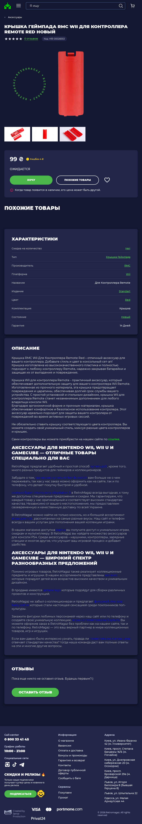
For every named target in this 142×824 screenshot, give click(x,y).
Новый (125, 317)
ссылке (113, 439)
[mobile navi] (18, 6)
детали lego (52, 590)
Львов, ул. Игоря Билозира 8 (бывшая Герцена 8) (118, 785)
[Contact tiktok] (15, 765)
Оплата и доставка (70, 750)
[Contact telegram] (22, 765)
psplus (60, 530)
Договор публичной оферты (72, 772)
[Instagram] (8, 765)
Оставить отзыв (35, 692)
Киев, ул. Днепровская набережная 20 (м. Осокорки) (119, 763)
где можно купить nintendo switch (61, 477)
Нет (127, 248)
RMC (127, 265)
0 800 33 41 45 (16, 739)
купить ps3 (98, 466)
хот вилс (111, 575)
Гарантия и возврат (71, 760)
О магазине (66, 740)
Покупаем (65, 792)
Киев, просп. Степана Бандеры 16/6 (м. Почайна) (118, 752)
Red (127, 300)
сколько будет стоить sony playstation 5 (41, 492)
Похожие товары (78, 180)
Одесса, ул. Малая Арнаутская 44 (116, 800)
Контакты (64, 765)
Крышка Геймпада (118, 257)
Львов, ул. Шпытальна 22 (120, 793)
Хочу (31, 180)
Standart (124, 291)
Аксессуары (15, 17)
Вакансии (64, 745)
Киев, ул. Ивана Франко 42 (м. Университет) (120, 742)
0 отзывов (31, 38)
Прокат (63, 797)
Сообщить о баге (69, 778)
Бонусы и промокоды (72, 755)
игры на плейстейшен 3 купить (96, 620)
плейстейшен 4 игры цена (110, 638)
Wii (128, 274)
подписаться (20, 794)
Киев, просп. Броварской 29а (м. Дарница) (117, 774)
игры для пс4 (22, 518)
